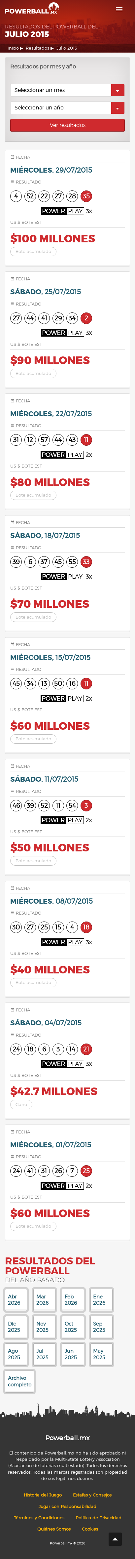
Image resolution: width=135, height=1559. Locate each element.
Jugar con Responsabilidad (67, 1506)
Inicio (13, 48)
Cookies (90, 1529)
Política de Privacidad (98, 1517)
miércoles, (51, 170)
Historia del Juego (43, 1495)
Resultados (37, 48)
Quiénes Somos (54, 1529)
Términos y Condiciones (39, 1517)
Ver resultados (67, 125)
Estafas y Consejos (92, 1495)
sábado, (45, 292)
